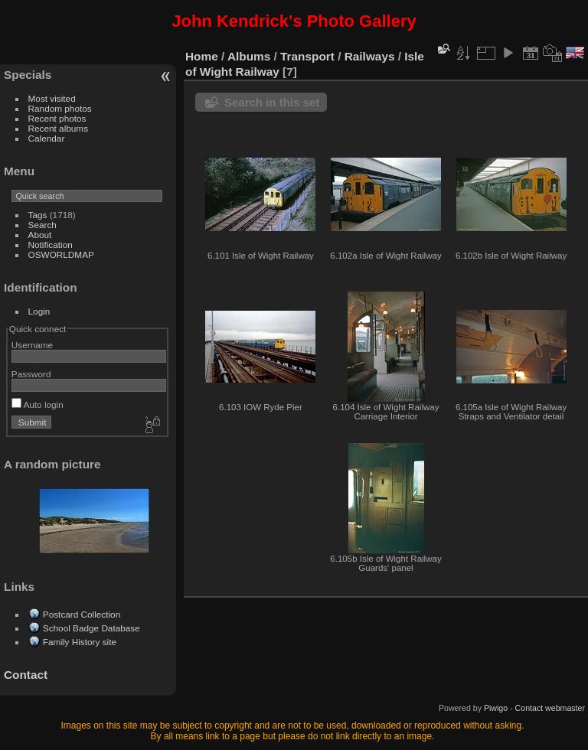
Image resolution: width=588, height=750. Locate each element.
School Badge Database (91, 628)
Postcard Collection (81, 614)
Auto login (37, 404)
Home (201, 56)
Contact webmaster (550, 707)
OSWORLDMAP (61, 254)
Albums (248, 56)
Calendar (46, 138)
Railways (370, 56)
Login (39, 311)
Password (31, 374)
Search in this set (271, 102)
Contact (25, 674)
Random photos (60, 108)
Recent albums (58, 128)
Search (42, 225)
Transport (307, 56)
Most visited (52, 98)
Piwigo (496, 707)
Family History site (79, 642)
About (40, 235)
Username (32, 345)
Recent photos (57, 118)
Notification (50, 244)
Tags (37, 215)
